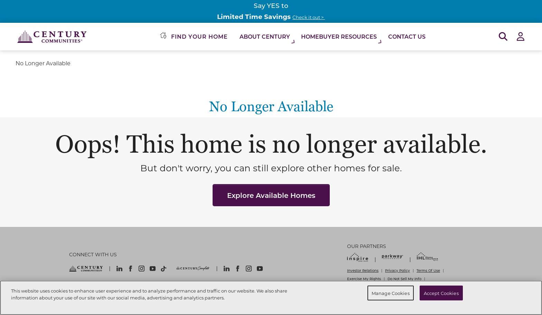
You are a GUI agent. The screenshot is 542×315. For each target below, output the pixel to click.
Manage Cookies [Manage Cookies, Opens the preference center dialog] (391, 293)
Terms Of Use (428, 270)
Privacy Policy (397, 270)
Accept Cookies (441, 293)
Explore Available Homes (271, 195)
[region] (271, 297)
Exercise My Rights (364, 278)
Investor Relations (363, 270)
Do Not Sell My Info (404, 278)
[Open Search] (503, 36)
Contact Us (407, 36)
